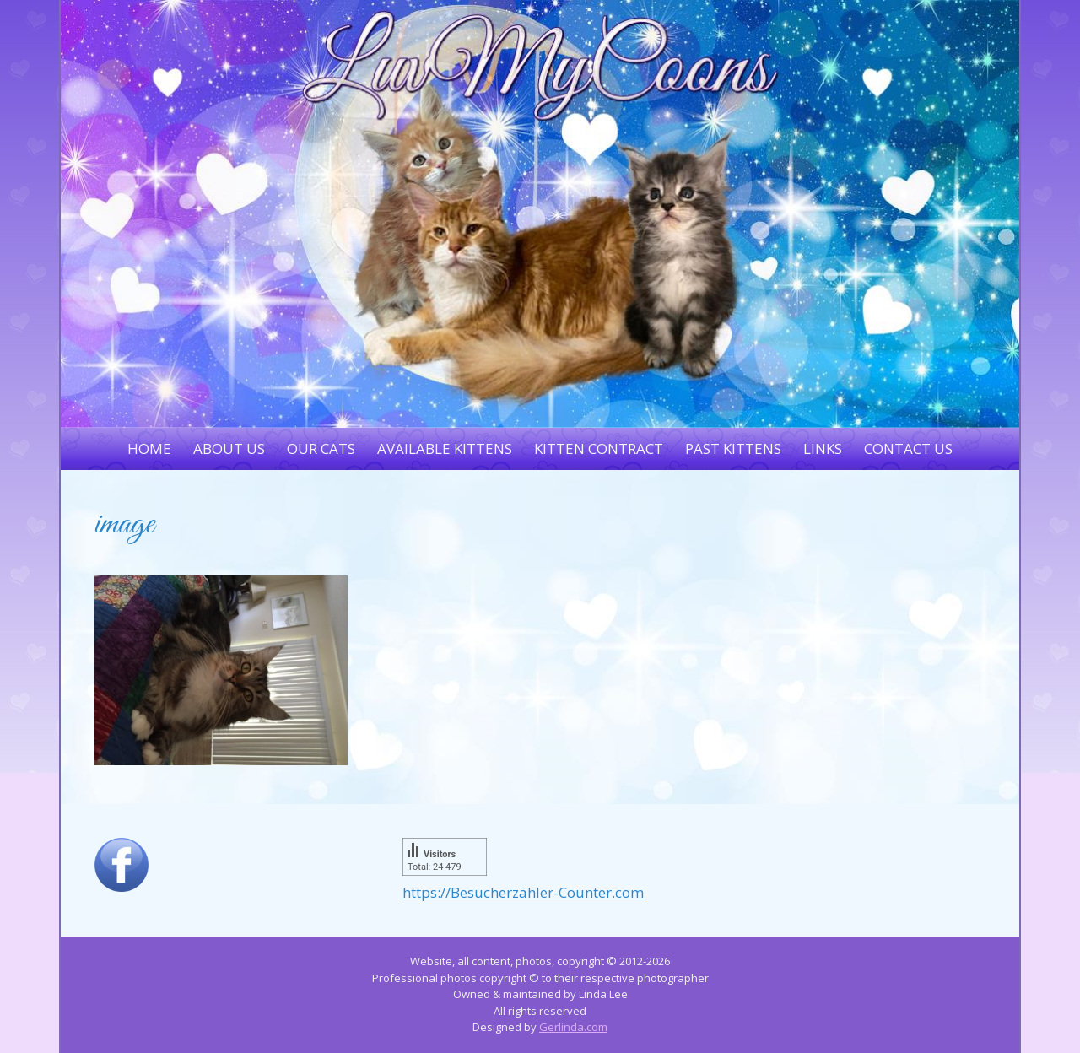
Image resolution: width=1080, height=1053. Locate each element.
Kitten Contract (598, 448)
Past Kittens (733, 448)
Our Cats (321, 448)
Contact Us (908, 448)
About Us (229, 448)
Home (149, 448)
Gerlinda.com (573, 1026)
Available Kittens (444, 448)
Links (822, 448)
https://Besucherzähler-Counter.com (523, 892)
